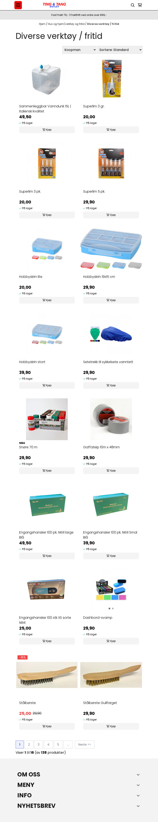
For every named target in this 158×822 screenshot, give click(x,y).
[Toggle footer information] (139, 774)
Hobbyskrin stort (32, 362)
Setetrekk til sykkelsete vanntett (108, 362)
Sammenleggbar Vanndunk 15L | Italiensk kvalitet (45, 109)
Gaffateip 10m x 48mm (101, 447)
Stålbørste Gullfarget (100, 702)
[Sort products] (119, 50)
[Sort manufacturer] (79, 50)
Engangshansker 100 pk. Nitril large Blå (46, 535)
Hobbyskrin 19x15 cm (99, 276)
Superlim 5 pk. (94, 191)
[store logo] (54, 5)
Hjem (42, 24)
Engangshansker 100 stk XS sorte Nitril (45, 620)
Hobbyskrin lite (30, 276)
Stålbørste (27, 702)
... (68, 744)
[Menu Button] (18, 5)
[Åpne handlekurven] (140, 5)
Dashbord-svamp (97, 617)
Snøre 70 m (28, 447)
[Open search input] (133, 5)
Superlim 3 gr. (93, 106)
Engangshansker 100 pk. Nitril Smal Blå (110, 535)
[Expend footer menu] (139, 785)
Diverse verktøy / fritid (103, 24)
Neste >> (84, 744)
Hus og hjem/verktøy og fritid (66, 24)
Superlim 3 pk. (30, 191)
